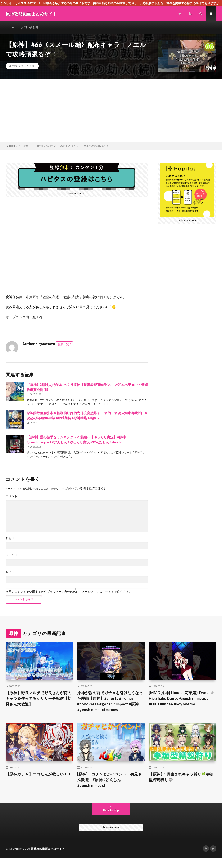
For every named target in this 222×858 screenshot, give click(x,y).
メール (12, 555)
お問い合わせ (29, 27)
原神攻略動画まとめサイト (48, 848)
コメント (11, 496)
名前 (10, 538)
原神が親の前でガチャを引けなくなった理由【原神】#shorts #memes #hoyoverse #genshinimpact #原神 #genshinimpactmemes (110, 701)
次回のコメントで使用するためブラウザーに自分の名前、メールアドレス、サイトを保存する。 (69, 591)
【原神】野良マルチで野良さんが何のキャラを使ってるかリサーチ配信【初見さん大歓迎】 (39, 698)
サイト (10, 572)
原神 (31, 66)
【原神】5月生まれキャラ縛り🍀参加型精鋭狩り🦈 (181, 777)
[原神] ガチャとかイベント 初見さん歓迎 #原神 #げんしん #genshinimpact (109, 780)
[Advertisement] (111, 110)
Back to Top (111, 810)
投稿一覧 (63, 344)
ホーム (10, 27)
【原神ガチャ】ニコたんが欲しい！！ (39, 774)
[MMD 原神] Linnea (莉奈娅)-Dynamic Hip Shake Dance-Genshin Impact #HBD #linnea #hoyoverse (182, 698)
